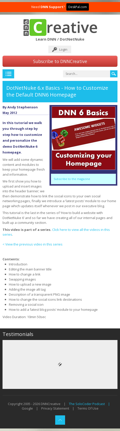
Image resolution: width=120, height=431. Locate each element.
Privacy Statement (55, 408)
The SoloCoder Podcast (87, 404)
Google (27, 408)
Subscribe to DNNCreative (60, 61)
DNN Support (52, 7)
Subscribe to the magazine (72, 179)
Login (63, 49)
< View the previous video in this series (33, 244)
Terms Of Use (87, 408)
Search (113, 73)
